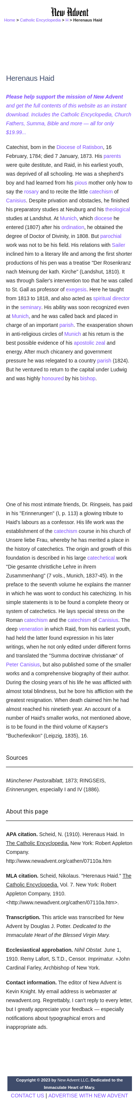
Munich (68, 218)
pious (81, 183)
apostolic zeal (89, 343)
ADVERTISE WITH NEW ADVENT (88, 1096)
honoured (53, 378)
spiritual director (111, 298)
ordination (73, 227)
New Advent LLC (72, 1080)
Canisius (16, 200)
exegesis (76, 289)
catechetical (101, 558)
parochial (110, 236)
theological (117, 209)
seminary (30, 307)
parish (66, 325)
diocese (103, 218)
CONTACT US (27, 1096)
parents (112, 156)
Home (9, 20)
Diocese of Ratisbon (79, 147)
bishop (87, 378)
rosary (31, 192)
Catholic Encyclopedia (40, 20)
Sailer (118, 245)
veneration (31, 629)
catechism (101, 192)
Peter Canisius (23, 664)
